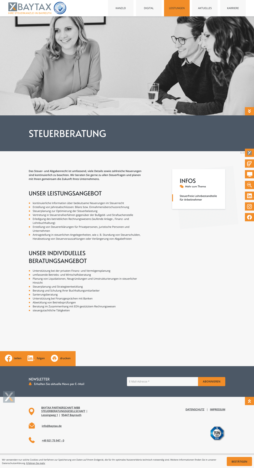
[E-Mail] (162, 381)
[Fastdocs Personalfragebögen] (249, 163)
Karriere (233, 8)
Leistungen (177, 8)
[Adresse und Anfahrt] (76, 411)
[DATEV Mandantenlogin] (249, 174)
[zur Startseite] (30, 8)
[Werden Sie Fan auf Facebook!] (249, 217)
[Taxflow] (249, 152)
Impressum (217, 409)
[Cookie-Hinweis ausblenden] (239, 461)
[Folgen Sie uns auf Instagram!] (249, 206)
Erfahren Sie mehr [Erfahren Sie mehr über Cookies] (35, 463)
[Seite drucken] (61, 358)
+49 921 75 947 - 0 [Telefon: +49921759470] (53, 440)
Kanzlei (121, 8)
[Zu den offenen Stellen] (249, 185)
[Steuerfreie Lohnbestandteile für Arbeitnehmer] (199, 196)
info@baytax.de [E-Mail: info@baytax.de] (52, 426)
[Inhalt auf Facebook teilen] (13, 358)
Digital (149, 8)
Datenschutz (195, 409)
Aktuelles (205, 8)
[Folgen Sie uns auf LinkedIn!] (249, 195)
